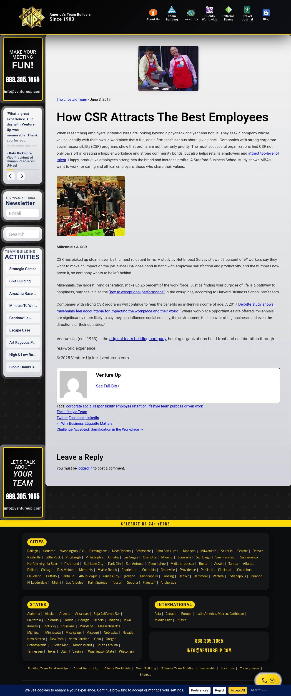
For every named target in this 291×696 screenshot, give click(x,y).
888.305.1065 (38, 80)
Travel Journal (246, 14)
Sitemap (145, 665)
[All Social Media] (80, 684)
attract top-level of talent (217, 174)
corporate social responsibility (115, 434)
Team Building (170, 14)
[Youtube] (48, 684)
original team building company (162, 366)
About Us (152, 20)
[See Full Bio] (144, 414)
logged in (110, 496)
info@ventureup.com (38, 91)
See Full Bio (131, 414)
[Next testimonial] (33, 176)
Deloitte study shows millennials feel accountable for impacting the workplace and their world (161, 339)
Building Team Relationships (48, 659)
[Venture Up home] (40, 22)
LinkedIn (117, 446)
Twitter (87, 446)
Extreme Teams (227, 14)
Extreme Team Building (177, 659)
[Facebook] (26, 684)
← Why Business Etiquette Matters (110, 452)
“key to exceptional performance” (194, 313)
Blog (265, 20)
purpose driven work (211, 434)
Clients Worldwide (208, 14)
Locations (189, 20)
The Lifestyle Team (97, 99)
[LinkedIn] (59, 684)
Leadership (208, 659)
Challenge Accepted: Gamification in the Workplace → (125, 457)
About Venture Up (86, 659)
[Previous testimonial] (23, 176)
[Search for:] (38, 234)
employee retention (156, 434)
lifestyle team (183, 434)
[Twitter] (37, 684)
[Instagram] (69, 684)
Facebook (102, 446)
